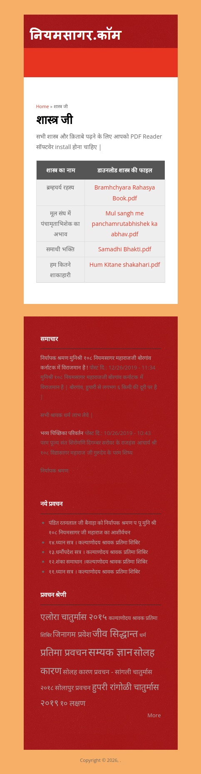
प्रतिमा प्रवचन (63, 652)
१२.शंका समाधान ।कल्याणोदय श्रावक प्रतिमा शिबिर (98, 561)
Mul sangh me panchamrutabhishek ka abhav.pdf (125, 223)
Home (42, 106)
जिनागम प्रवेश (72, 634)
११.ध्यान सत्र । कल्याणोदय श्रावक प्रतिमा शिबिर (94, 571)
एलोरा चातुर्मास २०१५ (73, 616)
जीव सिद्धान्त (115, 633)
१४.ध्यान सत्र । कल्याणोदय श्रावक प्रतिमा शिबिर (94, 542)
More (154, 715)
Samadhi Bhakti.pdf (124, 249)
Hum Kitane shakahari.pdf (124, 264)
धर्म (142, 635)
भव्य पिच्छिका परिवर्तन (62, 433)
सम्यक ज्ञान (110, 651)
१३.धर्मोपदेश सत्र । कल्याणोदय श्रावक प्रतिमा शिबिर (98, 552)
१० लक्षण (72, 703)
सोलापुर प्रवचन (73, 687)
